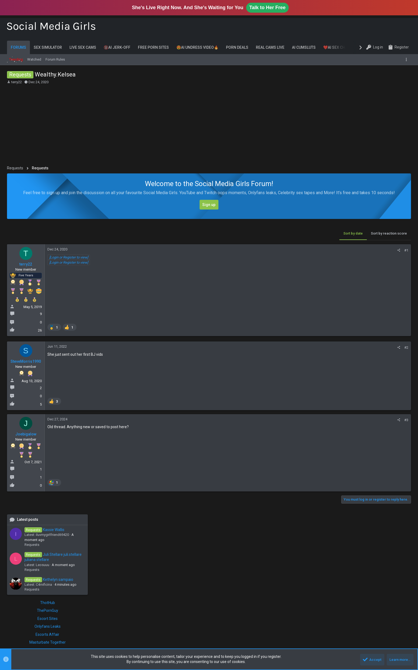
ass (372, 419)
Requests (355, 255)
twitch (398, 467)
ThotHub (370, 312)
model (338, 447)
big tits (351, 424)
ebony (352, 435)
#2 (320, 348)
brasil (385, 425)
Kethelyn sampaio (372, 289)
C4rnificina (367, 295)
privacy (338, 462)
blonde (373, 425)
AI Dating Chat (370, 360)
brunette (354, 430)
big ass (391, 419)
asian (352, 419)
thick (355, 467)
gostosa (385, 435)
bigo (362, 425)
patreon (366, 455)
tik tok (365, 467)
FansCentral (340, 368)
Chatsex (371, 398)
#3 (320, 420)
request (362, 462)
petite (402, 455)
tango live (398, 462)
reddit (350, 462)
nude (363, 447)
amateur (339, 419)
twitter (337, 472)
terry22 (16, 82)
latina (390, 441)
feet (374, 435)
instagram (344, 441)
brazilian (339, 430)
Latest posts (350, 229)
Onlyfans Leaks (371, 336)
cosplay (339, 435)
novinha (351, 447)
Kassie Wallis (368, 240)
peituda (390, 455)
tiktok (377, 467)
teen (336, 467)
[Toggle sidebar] (407, 59)
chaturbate (386, 430)
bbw (380, 419)
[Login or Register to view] (68, 257)
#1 (320, 250)
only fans (376, 447)
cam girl (369, 430)
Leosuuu (365, 275)
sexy (373, 462)
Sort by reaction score (303, 233)
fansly (363, 435)
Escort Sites (371, 328)
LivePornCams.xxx (370, 390)
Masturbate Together (371, 352)
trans (388, 467)
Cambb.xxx (370, 374)
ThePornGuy (370, 321)
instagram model (370, 442)
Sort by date (267, 233)
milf (400, 441)
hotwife (400, 435)
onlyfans (345, 454)
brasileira (399, 425)
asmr (363, 419)
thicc (345, 467)
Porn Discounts (371, 381)
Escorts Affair (370, 344)
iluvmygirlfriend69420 (375, 245)
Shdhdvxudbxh (395, 525)
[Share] (312, 250)
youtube (350, 472)
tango (383, 462)
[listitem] (54, 327)
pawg (379, 455)
